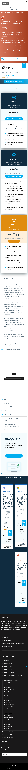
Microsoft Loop (7, 693)
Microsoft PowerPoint (5, 13)
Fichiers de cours (6, 640)
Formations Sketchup (7, 734)
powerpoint (4, 27)
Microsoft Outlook (8, 700)
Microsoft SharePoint (8, 717)
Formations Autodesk (7, 666)
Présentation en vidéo (11, 349)
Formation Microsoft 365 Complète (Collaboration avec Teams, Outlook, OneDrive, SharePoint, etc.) (11, 501)
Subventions (5, 649)
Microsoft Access (7, 685)
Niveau (5, 403)
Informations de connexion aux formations (13, 643)
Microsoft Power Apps (9, 704)
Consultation (5, 660)
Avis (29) (5, 430)
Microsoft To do (7, 722)
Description (7, 279)
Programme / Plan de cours (10, 419)
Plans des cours (6, 637)
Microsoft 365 (7, 682)
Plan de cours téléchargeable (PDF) (10, 425)
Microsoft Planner (7, 702)
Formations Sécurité (7, 732)
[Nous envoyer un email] (12, 765)
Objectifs (6, 414)
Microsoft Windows (8, 726)
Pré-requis (6, 407)
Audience (6, 411)
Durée (4, 399)
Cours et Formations (9, 12)
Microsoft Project (7, 715)
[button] (7, 513)
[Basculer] (26, 646)
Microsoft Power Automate (10, 706)
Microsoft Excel (7, 691)
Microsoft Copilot (7, 687)
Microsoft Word (7, 728)
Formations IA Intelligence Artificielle (12, 675)
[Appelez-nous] (14, 765)
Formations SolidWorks (8, 737)
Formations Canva (7, 669)
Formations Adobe (7, 663)
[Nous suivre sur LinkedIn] (5, 1)
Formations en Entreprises (9, 672)
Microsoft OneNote (8, 698)
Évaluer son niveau (7, 646)
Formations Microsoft (18, 12)
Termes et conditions (7, 652)
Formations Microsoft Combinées (11, 680)
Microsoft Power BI (8, 709)
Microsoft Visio (7, 724)
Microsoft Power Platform (9, 711)
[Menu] (27, 5)
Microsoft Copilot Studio (9, 689)
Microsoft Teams (7, 719)
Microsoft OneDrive (8, 696)
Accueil (2, 12)
